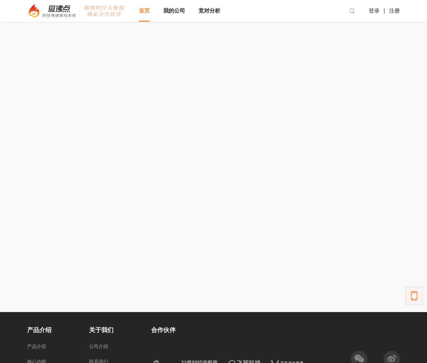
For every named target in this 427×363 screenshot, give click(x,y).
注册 (394, 11)
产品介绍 (36, 346)
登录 (374, 11)
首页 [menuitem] (144, 11)
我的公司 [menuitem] (174, 11)
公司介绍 (98, 346)
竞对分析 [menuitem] (209, 11)
